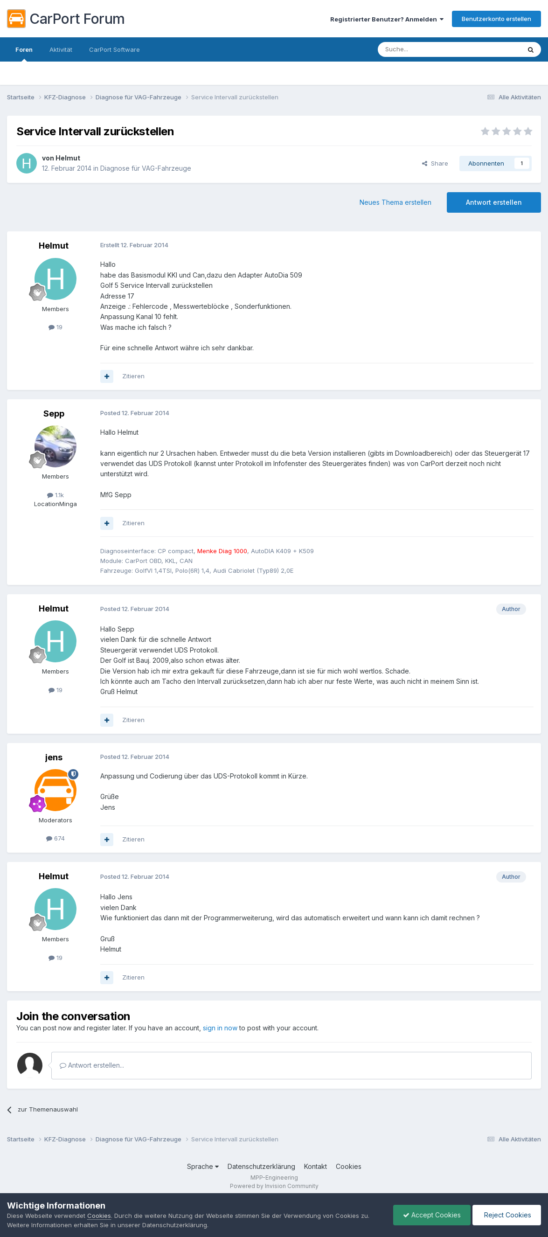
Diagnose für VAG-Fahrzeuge (145, 168)
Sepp (53, 413)
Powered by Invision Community (274, 1185)
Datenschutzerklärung (261, 1166)
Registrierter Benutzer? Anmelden (387, 19)
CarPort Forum (66, 18)
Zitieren (133, 376)
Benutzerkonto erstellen (496, 18)
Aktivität (60, 49)
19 (55, 327)
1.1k (55, 495)
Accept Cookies (432, 1215)
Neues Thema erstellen (395, 202)
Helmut (67, 158)
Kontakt (315, 1166)
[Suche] (425, 49)
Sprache (203, 1166)
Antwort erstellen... (92, 1065)
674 (55, 838)
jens (53, 757)
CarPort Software (114, 49)
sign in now (220, 1028)
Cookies (348, 1166)
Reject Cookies (506, 1215)
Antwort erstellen (494, 202)
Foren (24, 54)
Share (435, 163)
